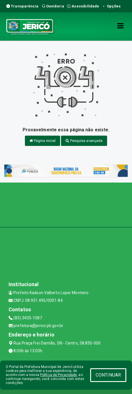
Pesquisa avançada (84, 140)
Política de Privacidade (58, 375)
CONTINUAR (108, 375)
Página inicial (42, 140)
